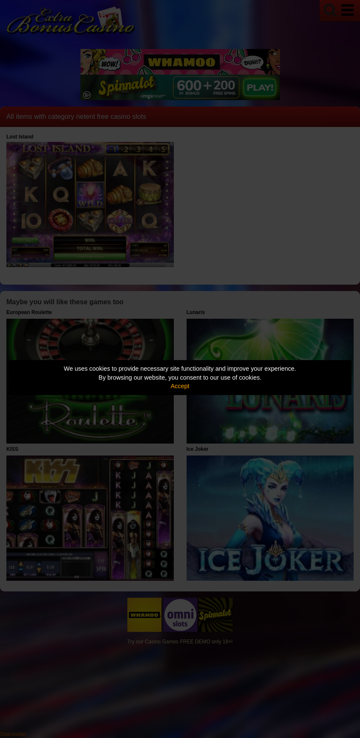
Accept (180, 386)
